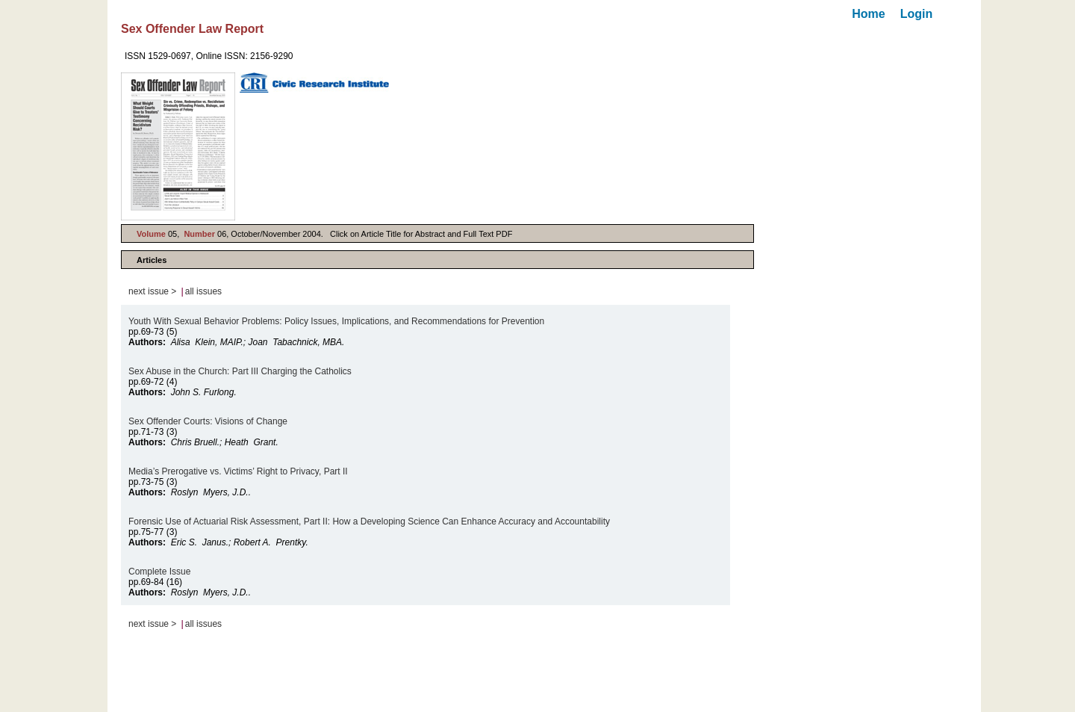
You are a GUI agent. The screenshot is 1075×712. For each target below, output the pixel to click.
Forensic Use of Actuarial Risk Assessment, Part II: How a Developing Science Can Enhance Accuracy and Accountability (369, 521)
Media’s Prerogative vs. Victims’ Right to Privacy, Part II (238, 471)
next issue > (152, 291)
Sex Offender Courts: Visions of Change (207, 421)
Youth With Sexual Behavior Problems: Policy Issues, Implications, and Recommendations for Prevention (336, 321)
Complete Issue (159, 571)
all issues (203, 291)
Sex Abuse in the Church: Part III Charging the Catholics (240, 371)
